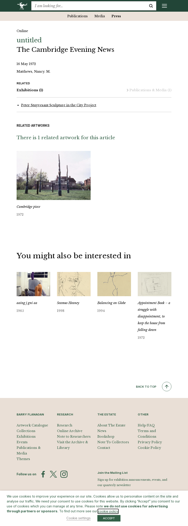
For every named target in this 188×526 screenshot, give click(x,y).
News (101, 431)
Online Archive (69, 431)
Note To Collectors (113, 442)
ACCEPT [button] (109, 518)
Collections (26, 431)
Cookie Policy (149, 448)
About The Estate (111, 425)
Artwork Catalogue (32, 425)
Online (22, 31)
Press (116, 16)
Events (22, 442)
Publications (77, 16)
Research (64, 425)
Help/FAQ (146, 425)
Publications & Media (149, 90)
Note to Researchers (74, 437)
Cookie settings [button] (78, 518)
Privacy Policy (150, 442)
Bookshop (105, 437)
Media (99, 16)
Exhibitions (30, 90)
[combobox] (88, 5)
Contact (103, 448)
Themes (23, 459)
